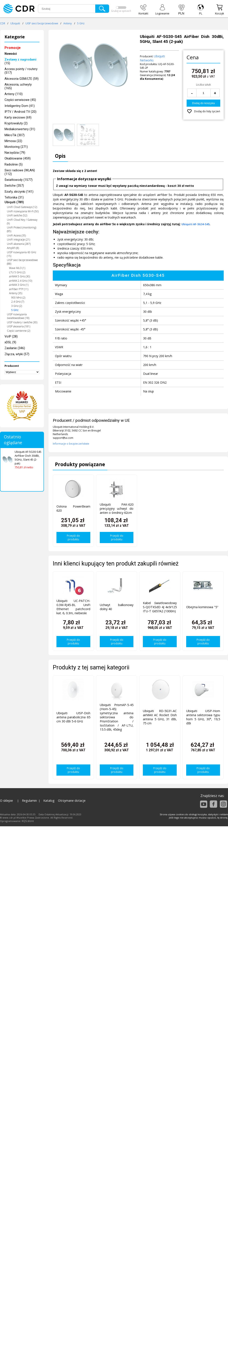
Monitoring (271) (16, 147)
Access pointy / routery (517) (21, 71)
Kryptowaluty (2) (16, 123)
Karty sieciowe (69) (18, 117)
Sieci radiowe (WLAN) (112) (20, 172)
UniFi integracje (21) (18, 239)
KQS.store (28, 821)
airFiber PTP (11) (18, 289)
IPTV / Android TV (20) (20, 112)
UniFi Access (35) (16, 235)
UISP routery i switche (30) (22, 322)
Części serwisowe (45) (20, 100)
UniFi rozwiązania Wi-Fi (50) (23, 211)
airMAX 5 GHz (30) (19, 276)
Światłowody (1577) (19, 180)
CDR (2, 23)
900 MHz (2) (18, 297)
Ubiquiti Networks (152, 58)
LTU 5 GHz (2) (17, 272)
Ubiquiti (15, 23)
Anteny (67, 23)
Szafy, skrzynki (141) (19, 192)
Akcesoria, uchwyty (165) (18, 86)
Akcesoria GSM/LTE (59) (22, 79)
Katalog (49, 800)
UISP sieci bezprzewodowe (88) (22, 262)
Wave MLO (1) (17, 268)
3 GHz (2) (16, 306)
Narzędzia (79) (15, 153)
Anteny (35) (15, 293)
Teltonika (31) (14, 197)
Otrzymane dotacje (72, 800)
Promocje (13, 48)
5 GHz (80, 23)
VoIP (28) (11, 336)
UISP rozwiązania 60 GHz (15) (21, 254)
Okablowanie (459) (18, 158)
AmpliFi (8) (13, 248)
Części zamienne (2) (18, 331)
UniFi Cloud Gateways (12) (22, 207)
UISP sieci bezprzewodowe (41, 23)
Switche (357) (14, 185)
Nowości (11, 54)
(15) (20, 61)
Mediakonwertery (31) (20, 129)
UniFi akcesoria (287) (19, 244)
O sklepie (6, 800)
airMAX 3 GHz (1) (18, 285)
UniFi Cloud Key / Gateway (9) (22, 221)
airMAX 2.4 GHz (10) (20, 281)
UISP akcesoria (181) (18, 326)
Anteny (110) (14, 94)
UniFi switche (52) (17, 215)
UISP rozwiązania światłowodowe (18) (18, 316)
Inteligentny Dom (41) (20, 106)
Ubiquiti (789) (14, 202)
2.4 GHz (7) (17, 301)
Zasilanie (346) (15, 348)
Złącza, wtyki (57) (17, 354)
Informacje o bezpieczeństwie (71, 443)
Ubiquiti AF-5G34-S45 (195, 224)
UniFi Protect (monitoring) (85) (21, 229)
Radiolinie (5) (14, 164)
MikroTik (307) (15, 135)
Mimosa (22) (13, 141)
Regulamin (29, 800)
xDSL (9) (10, 342)
